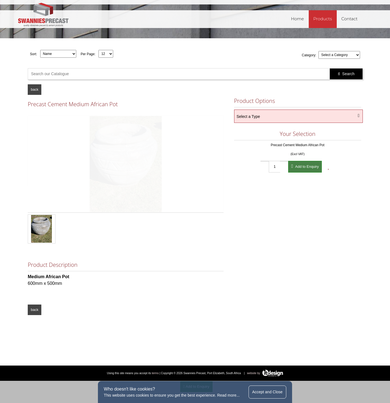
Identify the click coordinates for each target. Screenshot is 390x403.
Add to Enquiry (305, 166)
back (34, 89)
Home (297, 18)
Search (346, 74)
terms (155, 373)
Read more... (228, 395)
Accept (267, 392)
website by (265, 373)
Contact (349, 18)
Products (322, 18)
